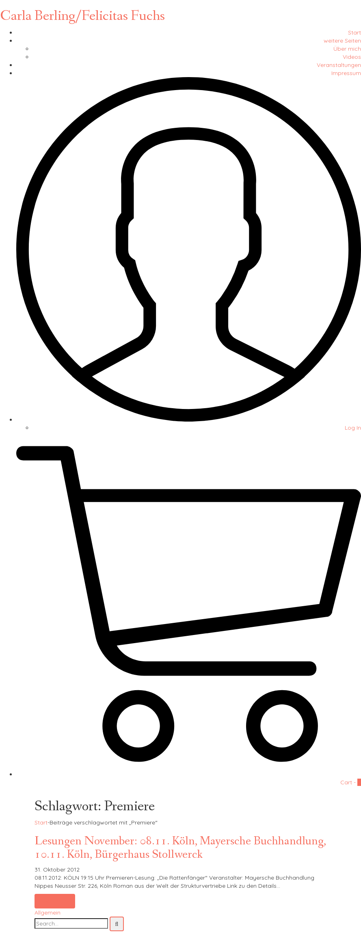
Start (354, 32)
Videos (352, 56)
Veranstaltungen (339, 65)
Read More (54, 901)
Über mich (347, 48)
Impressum (346, 73)
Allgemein (48, 912)
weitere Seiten (342, 40)
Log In (353, 427)
